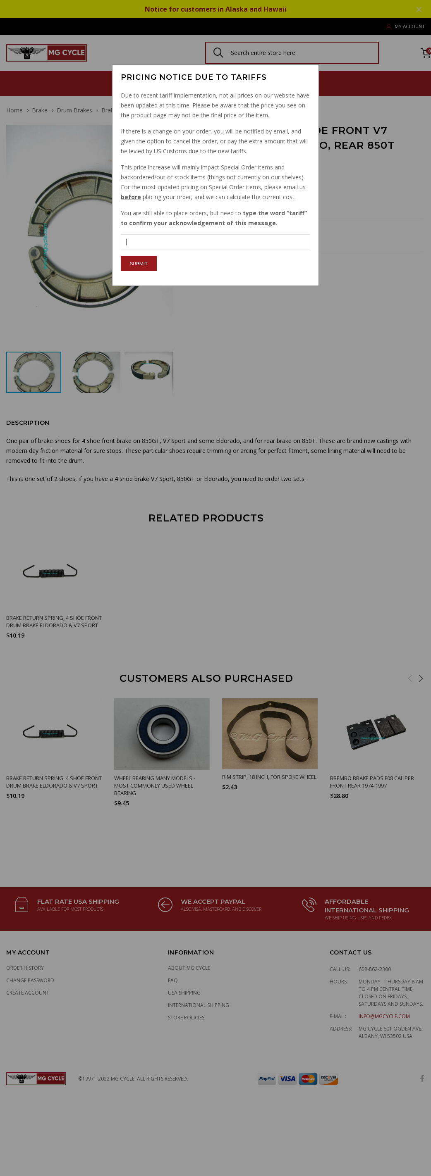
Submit (139, 264)
